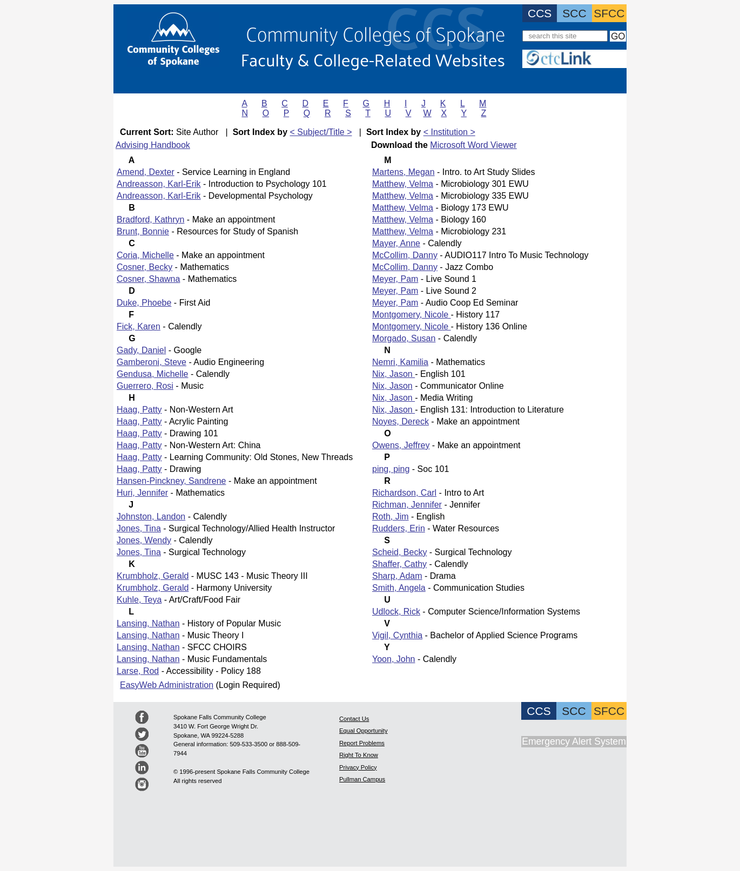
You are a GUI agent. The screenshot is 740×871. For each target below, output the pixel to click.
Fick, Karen (138, 326)
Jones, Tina (139, 528)
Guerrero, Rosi (145, 385)
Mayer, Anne (396, 243)
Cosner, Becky (144, 267)
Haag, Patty (139, 409)
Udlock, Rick (396, 611)
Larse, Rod (138, 671)
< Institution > (449, 132)
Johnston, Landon (151, 516)
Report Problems (362, 743)
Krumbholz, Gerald (153, 575)
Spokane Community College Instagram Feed (142, 784)
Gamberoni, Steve (151, 362)
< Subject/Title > (321, 132)
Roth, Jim (390, 516)
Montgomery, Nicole (411, 314)
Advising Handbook (153, 145)
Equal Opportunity (363, 730)
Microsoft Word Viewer (473, 145)
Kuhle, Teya (139, 599)
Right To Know (358, 755)
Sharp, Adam (397, 575)
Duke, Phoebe (144, 302)
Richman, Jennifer (407, 504)
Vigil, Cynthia (397, 635)
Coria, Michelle (145, 255)
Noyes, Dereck (400, 421)
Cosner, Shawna (148, 278)
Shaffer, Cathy (399, 564)
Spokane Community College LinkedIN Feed (142, 767)
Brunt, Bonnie (143, 231)
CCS (539, 13)
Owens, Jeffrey (400, 445)
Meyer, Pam (395, 278)
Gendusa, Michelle (153, 374)
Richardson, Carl (404, 492)
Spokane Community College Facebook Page (142, 717)
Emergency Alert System (574, 741)
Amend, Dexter (145, 172)
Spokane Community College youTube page (142, 751)
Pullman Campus (362, 779)
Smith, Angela (399, 587)
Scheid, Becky (399, 552)
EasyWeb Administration (166, 685)
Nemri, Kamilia (400, 362)
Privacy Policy (358, 767)
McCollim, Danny (405, 255)
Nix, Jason (393, 374)
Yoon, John (393, 659)
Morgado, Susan (403, 338)
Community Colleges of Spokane (375, 33)
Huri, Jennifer (142, 492)
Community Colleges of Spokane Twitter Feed (142, 734)
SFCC (609, 13)
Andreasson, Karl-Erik (159, 183)
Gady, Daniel (141, 350)
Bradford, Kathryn (150, 219)
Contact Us (354, 718)
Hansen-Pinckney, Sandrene (171, 480)
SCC (574, 13)
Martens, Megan (403, 172)
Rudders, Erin (398, 528)
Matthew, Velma (402, 183)
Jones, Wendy (144, 540)
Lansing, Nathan (148, 623)
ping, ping (390, 469)
